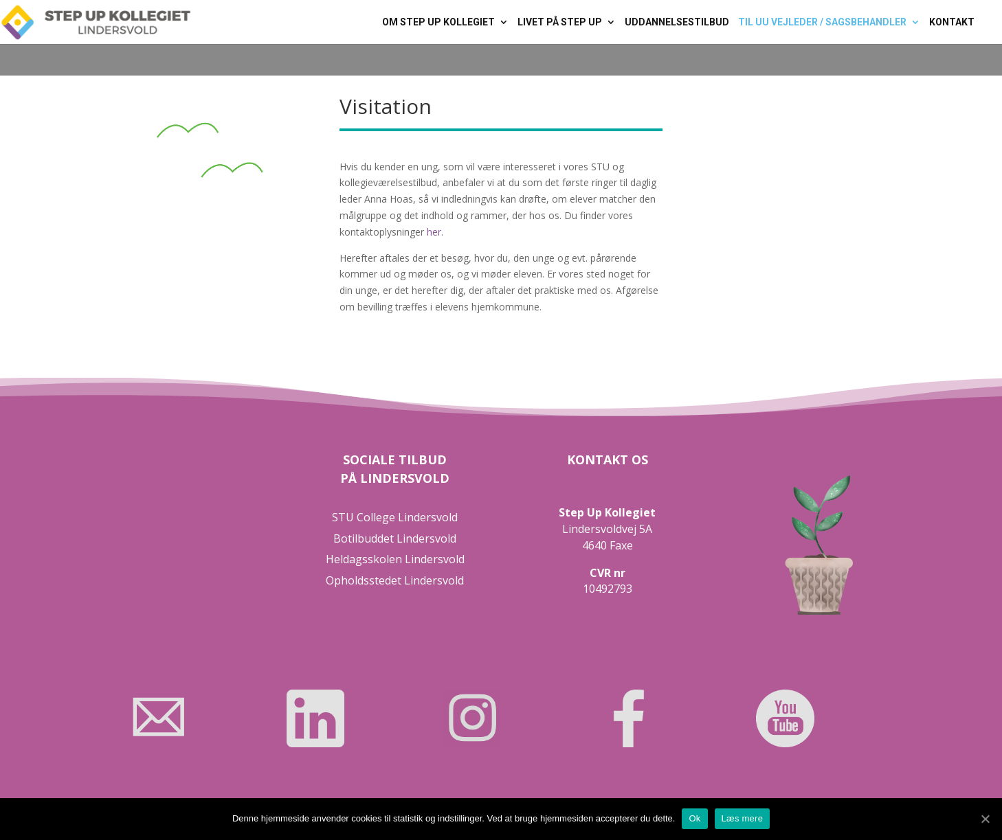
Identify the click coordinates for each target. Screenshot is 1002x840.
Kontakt (952, 22)
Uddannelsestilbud (677, 22)
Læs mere (743, 818)
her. (435, 231)
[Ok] (985, 819)
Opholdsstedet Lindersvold (395, 580)
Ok (694, 818)
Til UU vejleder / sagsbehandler (822, 22)
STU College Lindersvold (395, 517)
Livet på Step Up (559, 22)
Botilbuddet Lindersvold (394, 538)
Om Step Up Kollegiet (438, 22)
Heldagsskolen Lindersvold (395, 559)
